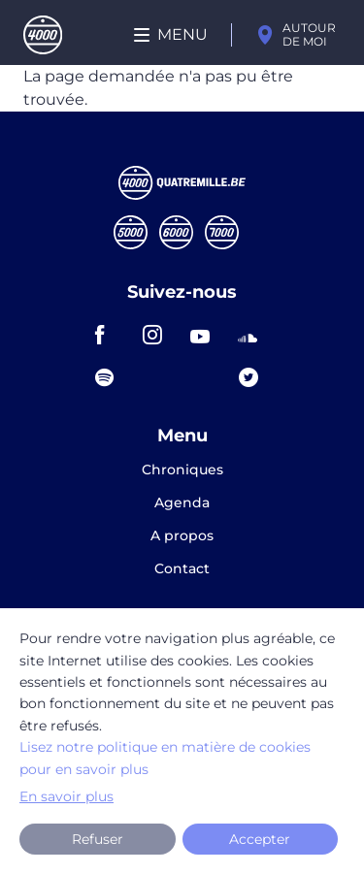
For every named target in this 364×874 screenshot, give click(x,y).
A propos (182, 536)
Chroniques (182, 470)
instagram (158, 334)
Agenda (182, 503)
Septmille (222, 232)
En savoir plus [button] (66, 796)
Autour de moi (309, 34)
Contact (182, 568)
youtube (205, 334)
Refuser (97, 839)
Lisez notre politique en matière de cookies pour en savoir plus (165, 757)
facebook (110, 334)
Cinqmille (131, 232)
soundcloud (253, 334)
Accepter (259, 839)
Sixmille (176, 232)
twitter (254, 377)
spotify (110, 377)
